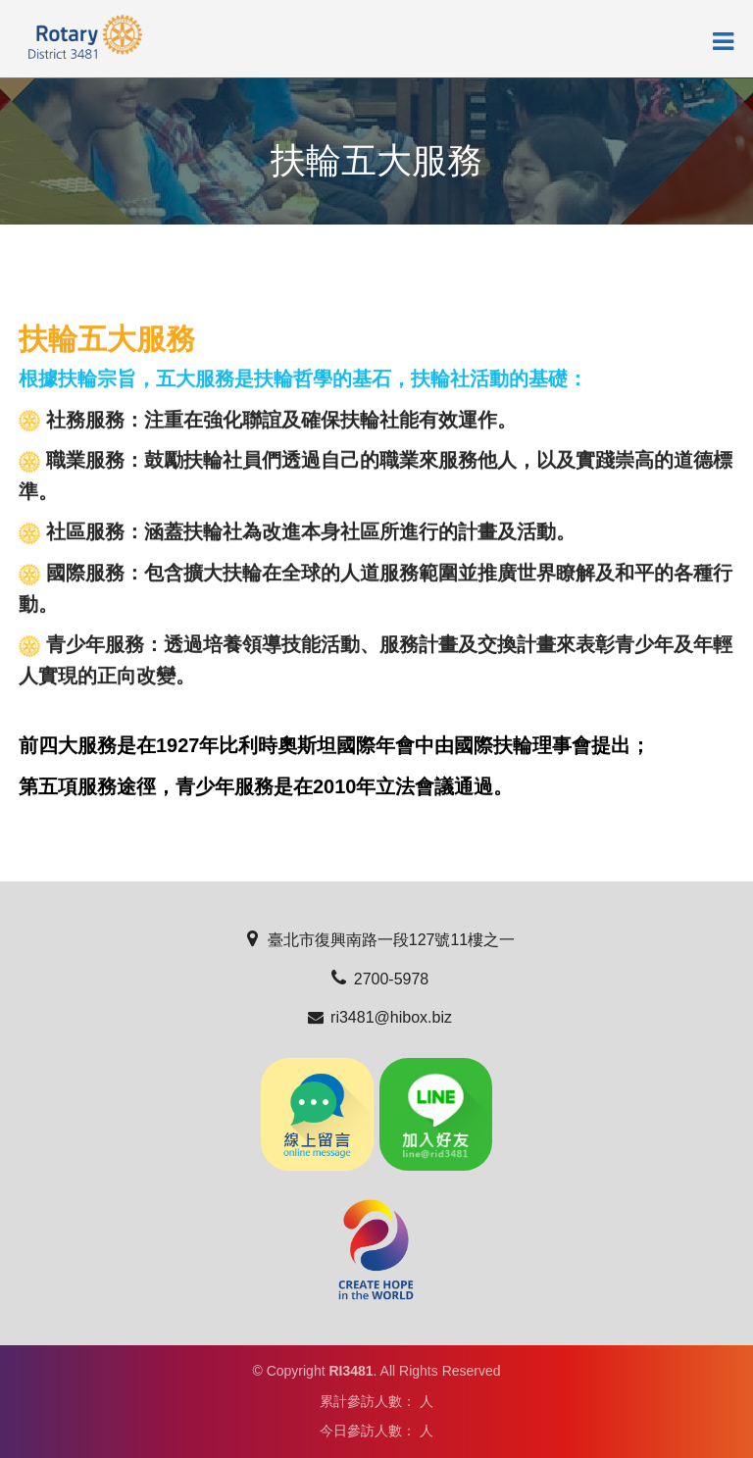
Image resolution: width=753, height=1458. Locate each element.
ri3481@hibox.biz (376, 1017)
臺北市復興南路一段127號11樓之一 (377, 939)
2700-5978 (377, 979)
